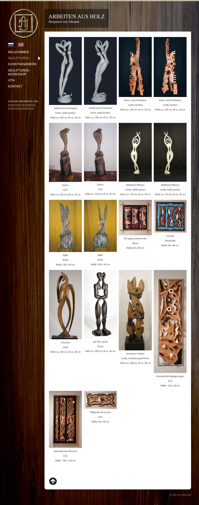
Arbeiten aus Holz (76, 16)
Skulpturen (18, 58)
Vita (11, 80)
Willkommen (18, 52)
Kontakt (15, 86)
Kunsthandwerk (22, 64)
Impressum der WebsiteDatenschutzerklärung (21, 106)
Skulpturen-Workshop (19, 72)
